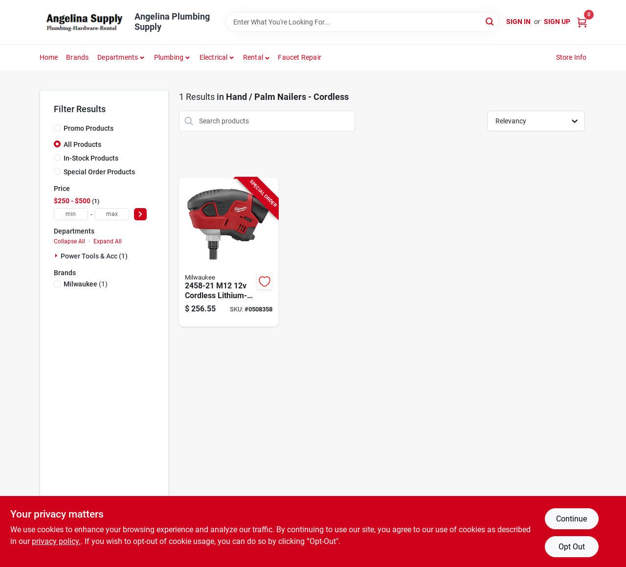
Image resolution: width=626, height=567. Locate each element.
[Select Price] (140, 214)
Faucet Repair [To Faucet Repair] (299, 57)
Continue (571, 518)
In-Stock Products (91, 158)
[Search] (490, 21)
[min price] (71, 214)
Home (49, 57)
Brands (77, 57)
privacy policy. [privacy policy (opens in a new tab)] (56, 541)
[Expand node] (57, 256)
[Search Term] (362, 22)
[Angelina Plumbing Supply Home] (84, 22)
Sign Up (557, 21)
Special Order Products (99, 171)
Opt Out (572, 546)
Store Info (571, 57)
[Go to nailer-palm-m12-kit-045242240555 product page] (228, 252)
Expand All (107, 241)
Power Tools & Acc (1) (94, 256)
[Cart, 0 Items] (582, 22)
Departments (117, 57)
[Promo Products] (57, 127)
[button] (256, 57)
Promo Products (88, 128)
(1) (86, 284)
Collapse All (69, 241)
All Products (82, 144)
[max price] (112, 214)
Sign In (518, 21)
